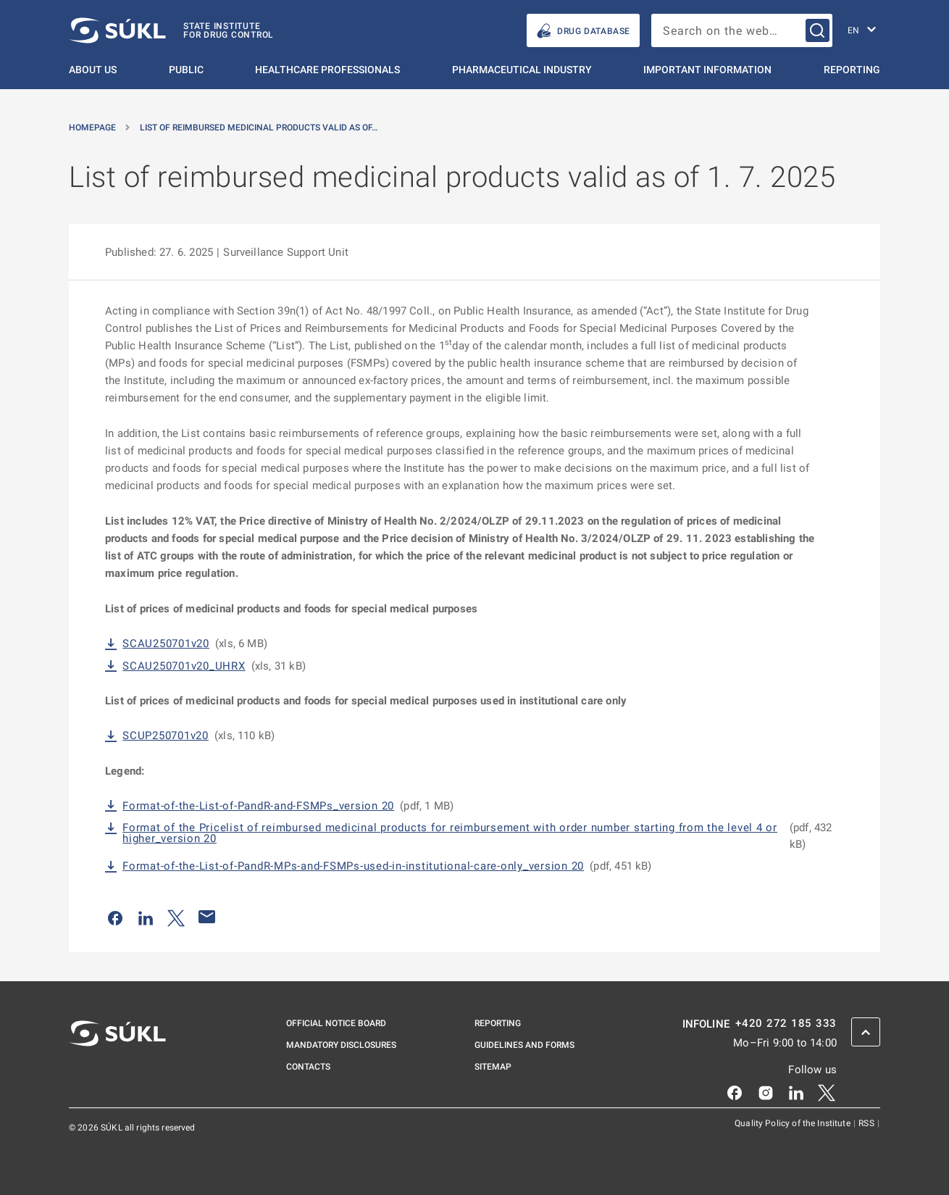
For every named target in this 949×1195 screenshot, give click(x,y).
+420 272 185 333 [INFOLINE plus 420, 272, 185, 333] (786, 1023)
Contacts (308, 1067)
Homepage (92, 127)
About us (93, 69)
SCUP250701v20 (165, 735)
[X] (826, 1091)
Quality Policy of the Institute (794, 1123)
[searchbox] (741, 30)
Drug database (583, 30)
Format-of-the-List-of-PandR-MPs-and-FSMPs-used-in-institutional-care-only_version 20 (353, 866)
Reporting (852, 69)
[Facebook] (734, 1091)
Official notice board (336, 1023)
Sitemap (492, 1067)
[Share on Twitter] (176, 916)
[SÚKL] (171, 30)
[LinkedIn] (796, 1091)
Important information (707, 69)
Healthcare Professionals (327, 69)
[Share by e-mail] (207, 916)
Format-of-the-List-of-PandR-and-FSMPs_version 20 (258, 806)
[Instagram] (766, 1091)
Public (186, 69)
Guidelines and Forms (524, 1045)
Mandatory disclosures (341, 1045)
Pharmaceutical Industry (522, 69)
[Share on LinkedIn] (145, 916)
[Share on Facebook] (115, 916)
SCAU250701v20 (165, 643)
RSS (867, 1123)
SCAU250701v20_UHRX (184, 666)
